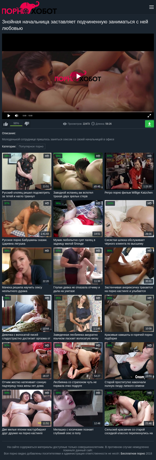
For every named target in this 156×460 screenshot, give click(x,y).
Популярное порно (31, 146)
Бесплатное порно (133, 453)
